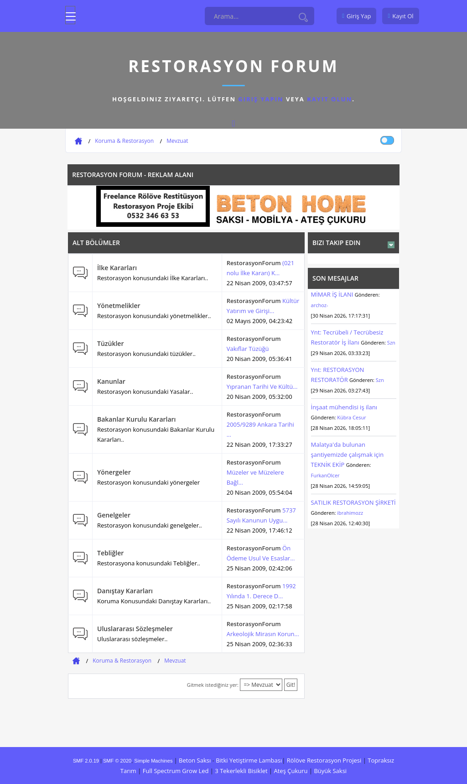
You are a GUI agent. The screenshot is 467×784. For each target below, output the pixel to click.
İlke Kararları (117, 267)
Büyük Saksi (330, 771)
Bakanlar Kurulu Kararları (136, 419)
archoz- (319, 305)
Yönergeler (114, 472)
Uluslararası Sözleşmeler (135, 628)
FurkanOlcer (325, 475)
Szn (391, 342)
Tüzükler (110, 343)
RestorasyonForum (254, 263)
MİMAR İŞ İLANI (332, 294)
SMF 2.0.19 (86, 760)
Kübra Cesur (351, 417)
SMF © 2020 (117, 760)
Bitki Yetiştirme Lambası (249, 760)
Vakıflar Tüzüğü (248, 349)
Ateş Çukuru (291, 771)
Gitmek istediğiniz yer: (213, 684)
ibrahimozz (350, 512)
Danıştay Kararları (125, 590)
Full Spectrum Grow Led (176, 771)
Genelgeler (113, 515)
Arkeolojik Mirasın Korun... (263, 634)
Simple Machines (153, 760)
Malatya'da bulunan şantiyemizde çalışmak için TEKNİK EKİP (347, 454)
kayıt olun (329, 99)
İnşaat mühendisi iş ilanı (344, 407)
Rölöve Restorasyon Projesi (324, 760)
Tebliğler (110, 553)
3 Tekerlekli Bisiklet (241, 771)
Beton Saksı (195, 760)
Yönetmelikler (118, 305)
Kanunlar (111, 381)
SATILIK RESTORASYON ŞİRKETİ (353, 502)
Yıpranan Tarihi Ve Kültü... (262, 386)
